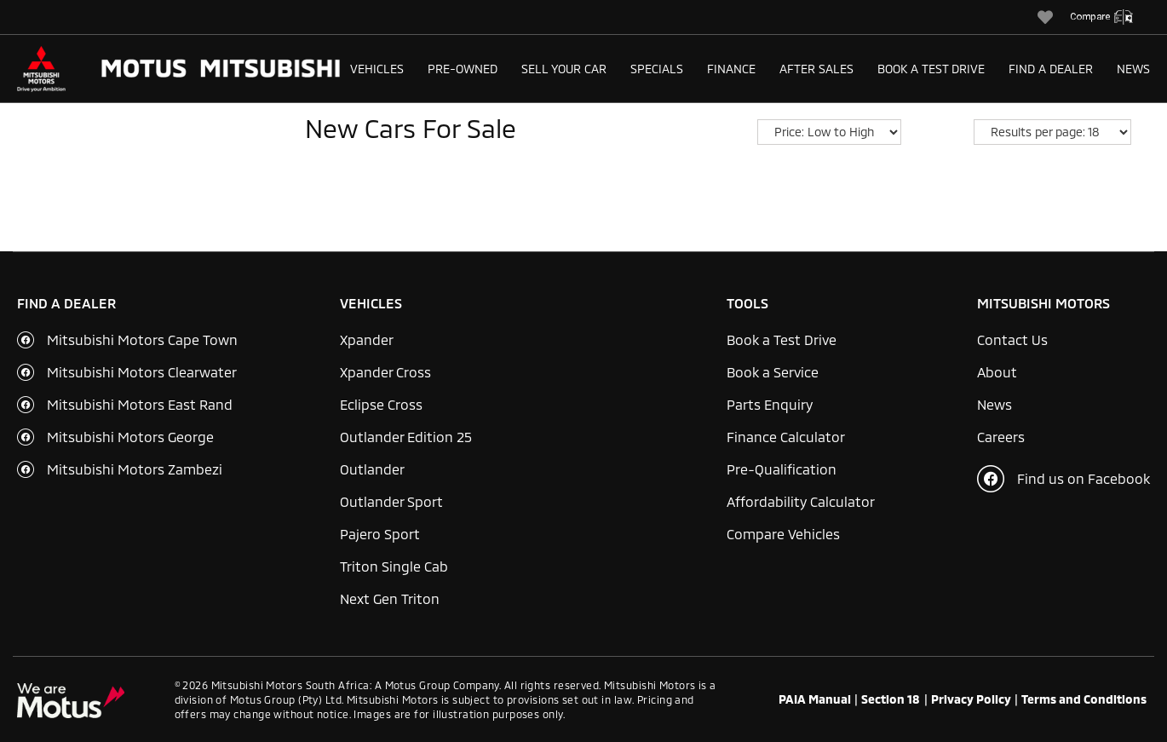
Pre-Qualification (781, 469)
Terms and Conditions (1084, 699)
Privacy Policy (971, 699)
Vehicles (377, 68)
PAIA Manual (815, 699)
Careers (1001, 437)
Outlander (372, 469)
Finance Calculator (786, 437)
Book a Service (773, 372)
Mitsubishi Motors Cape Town (142, 339)
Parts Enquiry (770, 404)
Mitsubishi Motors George (130, 437)
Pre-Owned (462, 68)
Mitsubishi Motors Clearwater (142, 372)
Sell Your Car (563, 68)
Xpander (367, 339)
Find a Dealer (1051, 68)
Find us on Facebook (1063, 478)
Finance (731, 68)
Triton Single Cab (394, 566)
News (1133, 68)
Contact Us (1012, 339)
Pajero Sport (380, 534)
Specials (656, 68)
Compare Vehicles (783, 534)
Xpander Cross (385, 372)
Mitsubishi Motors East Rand (140, 404)
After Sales (816, 68)
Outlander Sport (391, 501)
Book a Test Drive (931, 68)
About (997, 372)
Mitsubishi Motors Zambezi (134, 469)
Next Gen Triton (390, 598)
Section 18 (890, 699)
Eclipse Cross (381, 404)
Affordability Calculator (801, 501)
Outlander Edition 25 (406, 437)
